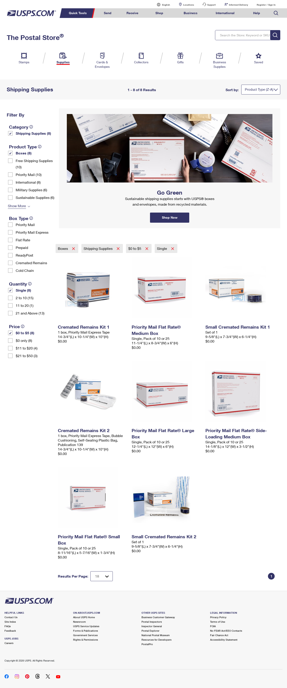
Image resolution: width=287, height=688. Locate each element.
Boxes (63, 248)
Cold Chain (25, 270)
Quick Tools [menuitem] (78, 13)
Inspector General (151, 626)
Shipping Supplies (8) (33, 133)
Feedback (10, 630)
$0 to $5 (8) (25, 333)
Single (162, 248)
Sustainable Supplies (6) (35, 197)
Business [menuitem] (191, 13)
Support (211, 4)
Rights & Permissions (85, 639)
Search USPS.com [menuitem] (276, 13)
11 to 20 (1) (24, 305)
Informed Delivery (238, 4)
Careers (8, 643)
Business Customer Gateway (158, 617)
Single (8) (23, 290)
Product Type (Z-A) (259, 89)
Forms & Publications (85, 630)
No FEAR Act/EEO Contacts (226, 630)
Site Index (10, 621)
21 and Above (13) (30, 313)
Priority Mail (25, 224)
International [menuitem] (225, 13)
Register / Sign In (266, 4)
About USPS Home (84, 617)
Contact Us (10, 617)
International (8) (28, 182)
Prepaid (22, 247)
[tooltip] (31, 127)
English (161, 4)
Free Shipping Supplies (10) (34, 163)
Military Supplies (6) (31, 190)
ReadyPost (24, 255)
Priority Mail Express (32, 232)
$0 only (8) (24, 340)
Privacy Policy (218, 617)
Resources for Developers (156, 639)
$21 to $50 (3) (26, 356)
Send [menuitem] (107, 13)
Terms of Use (217, 621)
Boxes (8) (24, 153)
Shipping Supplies (98, 248)
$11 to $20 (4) (26, 348)
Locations (188, 4)
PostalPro (147, 644)
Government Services (85, 635)
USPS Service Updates (86, 626)
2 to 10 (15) (24, 298)
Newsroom (79, 621)
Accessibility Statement (223, 639)
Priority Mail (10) (28, 174)
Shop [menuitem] (159, 13)
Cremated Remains (31, 263)
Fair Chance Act (219, 635)
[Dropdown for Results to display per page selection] (101, 576)
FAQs (7, 626)
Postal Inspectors (151, 621)
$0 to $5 (135, 248)
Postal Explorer (150, 630)
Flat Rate (23, 240)
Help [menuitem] (256, 13)
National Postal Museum (155, 635)
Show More (17, 206)
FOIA (213, 626)
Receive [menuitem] (132, 13)
